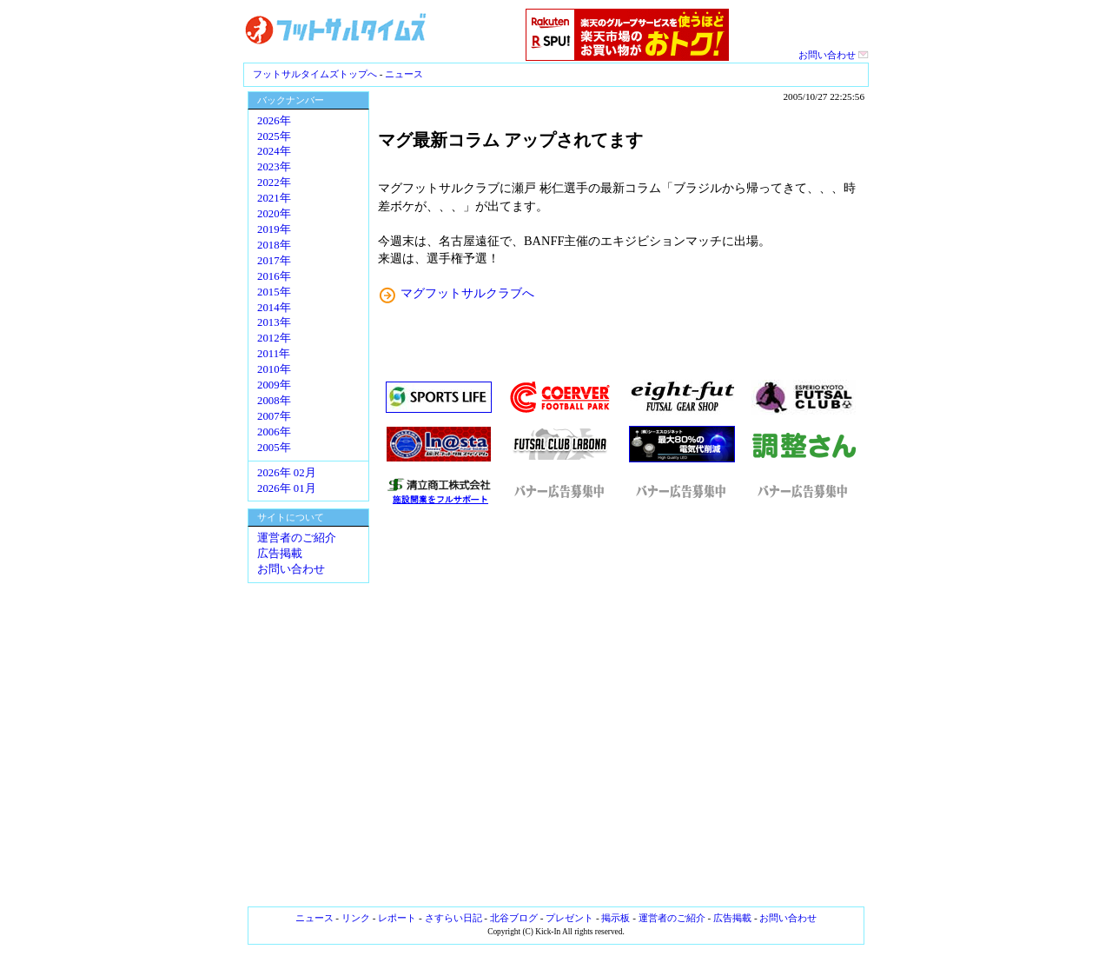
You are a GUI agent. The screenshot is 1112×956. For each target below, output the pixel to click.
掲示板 (615, 918)
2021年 (274, 198)
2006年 (274, 432)
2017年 (274, 261)
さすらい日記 (453, 918)
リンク (355, 918)
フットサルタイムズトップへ (315, 74)
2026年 (274, 121)
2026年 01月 (286, 488)
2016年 (274, 276)
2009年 (274, 385)
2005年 (274, 447)
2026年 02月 (286, 473)
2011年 (273, 354)
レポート (397, 918)
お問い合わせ (833, 55)
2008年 (274, 401)
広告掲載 (279, 554)
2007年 (274, 416)
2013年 (274, 322)
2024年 (274, 151)
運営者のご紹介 (296, 538)
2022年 (274, 182)
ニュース (404, 74)
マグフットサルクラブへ (467, 293)
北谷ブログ (514, 918)
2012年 (274, 338)
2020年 (274, 214)
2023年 (274, 167)
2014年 (274, 308)
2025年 (274, 136)
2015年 (274, 292)
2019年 (274, 229)
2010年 (274, 369)
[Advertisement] (621, 706)
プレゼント (569, 918)
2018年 (274, 245)
